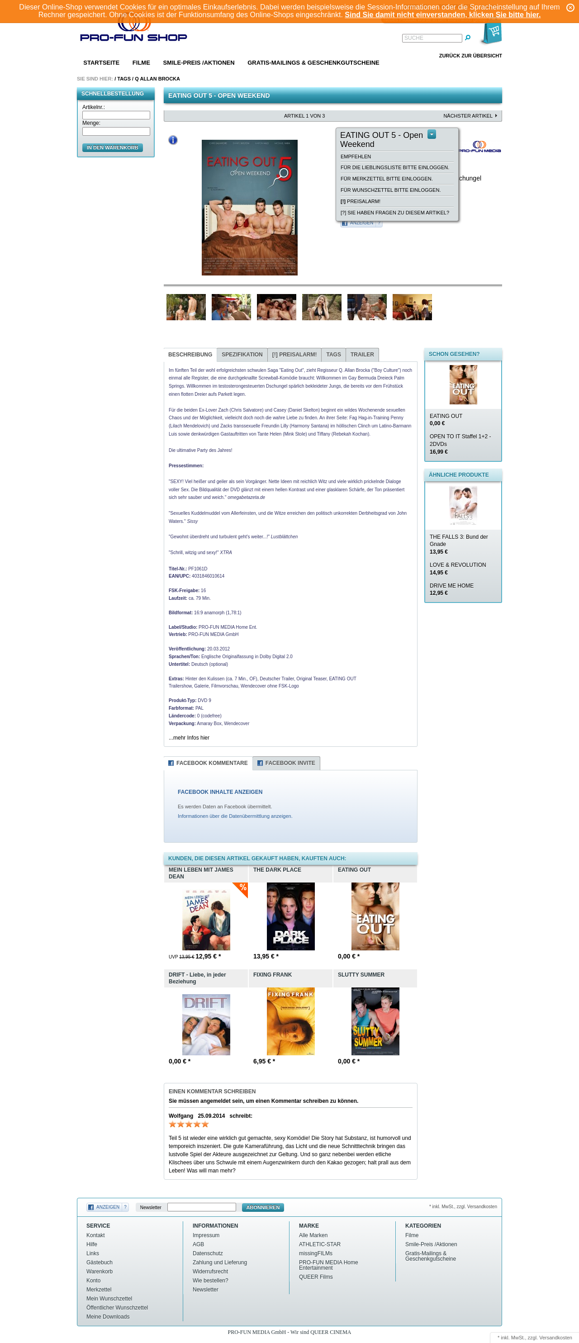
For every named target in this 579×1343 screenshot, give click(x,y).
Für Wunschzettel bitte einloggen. (391, 190)
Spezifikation (242, 354)
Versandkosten (555, 1337)
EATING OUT (446, 420)
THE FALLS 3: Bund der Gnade (459, 544)
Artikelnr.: (93, 107)
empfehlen (356, 156)
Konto (93, 1280)
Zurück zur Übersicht (470, 55)
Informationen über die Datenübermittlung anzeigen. (235, 816)
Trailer (362, 354)
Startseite (101, 62)
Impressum (206, 1235)
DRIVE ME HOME (452, 590)
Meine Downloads (107, 1317)
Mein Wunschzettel (109, 1299)
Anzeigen (361, 222)
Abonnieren (263, 1207)
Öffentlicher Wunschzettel (117, 1308)
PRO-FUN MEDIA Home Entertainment (328, 1265)
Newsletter (150, 1207)
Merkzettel (98, 1289)
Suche (413, 38)
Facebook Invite (290, 763)
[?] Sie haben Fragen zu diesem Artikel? (395, 212)
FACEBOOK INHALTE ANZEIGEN (220, 792)
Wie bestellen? (210, 1280)
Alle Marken (313, 1235)
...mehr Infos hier (189, 738)
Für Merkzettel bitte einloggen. (387, 178)
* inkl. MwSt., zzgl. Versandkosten (463, 1206)
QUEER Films (316, 1277)
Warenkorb (99, 1271)
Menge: (91, 123)
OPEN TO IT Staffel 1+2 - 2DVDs (460, 444)
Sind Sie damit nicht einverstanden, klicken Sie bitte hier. (443, 15)
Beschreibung (190, 354)
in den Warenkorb (112, 147)
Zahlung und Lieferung (220, 1262)
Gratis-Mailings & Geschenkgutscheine (313, 62)
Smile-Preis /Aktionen (198, 62)
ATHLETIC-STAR (320, 1244)
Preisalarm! (360, 201)
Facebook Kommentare (212, 763)
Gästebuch (99, 1262)
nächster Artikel (468, 116)
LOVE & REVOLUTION (458, 569)
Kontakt (95, 1235)
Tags (124, 78)
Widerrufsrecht (210, 1271)
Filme (141, 62)
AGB (198, 1244)
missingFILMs (315, 1253)
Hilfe (91, 1244)
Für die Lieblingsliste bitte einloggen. (395, 167)
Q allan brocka (157, 78)
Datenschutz (208, 1253)
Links (92, 1253)
